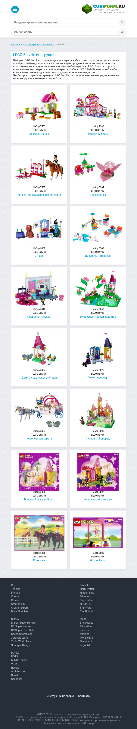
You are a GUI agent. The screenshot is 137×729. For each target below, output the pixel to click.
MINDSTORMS (19, 660)
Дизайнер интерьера (98, 252)
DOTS (14, 656)
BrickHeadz (86, 622)
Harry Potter (87, 588)
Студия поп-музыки (39, 313)
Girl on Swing (98, 557)
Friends (15, 592)
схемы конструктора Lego (84, 714)
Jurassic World (20, 637)
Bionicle (84, 585)
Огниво (39, 252)
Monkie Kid (86, 637)
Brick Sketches (20, 611)
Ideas (83, 618)
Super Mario (87, 600)
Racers (15, 667)
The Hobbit (86, 611)
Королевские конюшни (98, 496)
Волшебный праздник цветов (98, 313)
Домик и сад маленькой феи (39, 374)
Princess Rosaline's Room (39, 496)
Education (86, 626)
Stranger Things (20, 645)
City (13, 585)
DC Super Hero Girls (22, 630)
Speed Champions (22, 633)
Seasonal (16, 678)
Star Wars (86, 607)
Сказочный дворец (98, 435)
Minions (84, 633)
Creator (15, 600)
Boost (14, 675)
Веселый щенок (39, 130)
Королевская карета (39, 435)
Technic (15, 588)
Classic (15, 596)
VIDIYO (15, 663)
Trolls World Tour (21, 641)
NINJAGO (85, 603)
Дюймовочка (98, 191)
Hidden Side (87, 592)
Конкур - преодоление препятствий (39, 191)
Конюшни (39, 557)
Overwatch (86, 641)
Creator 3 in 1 (19, 603)
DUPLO (15, 652)
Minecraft (85, 596)
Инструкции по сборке (60, 696)
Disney (15, 618)
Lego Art (85, 645)
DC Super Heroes (21, 626)
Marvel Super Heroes (23, 622)
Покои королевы (98, 374)
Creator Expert (19, 607)
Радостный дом (98, 130)
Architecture (18, 671)
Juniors (84, 630)
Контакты (84, 696)
